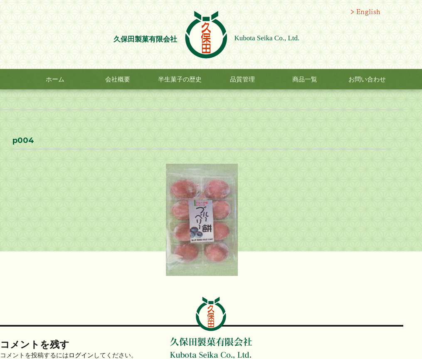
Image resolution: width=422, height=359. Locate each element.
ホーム (55, 79)
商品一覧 (304, 79)
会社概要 (117, 79)
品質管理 (242, 79)
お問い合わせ (367, 79)
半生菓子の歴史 (180, 79)
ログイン (81, 355)
